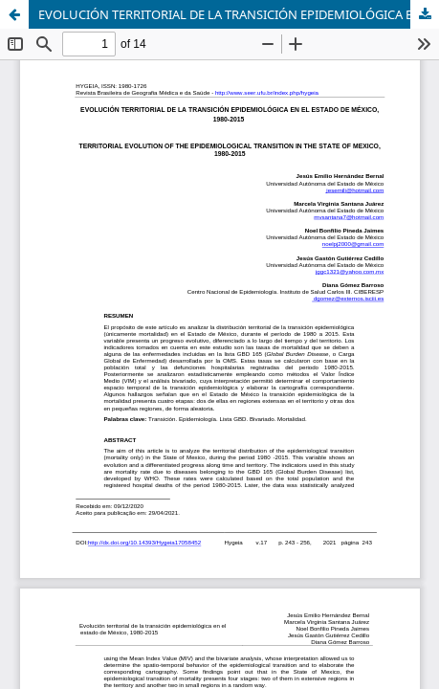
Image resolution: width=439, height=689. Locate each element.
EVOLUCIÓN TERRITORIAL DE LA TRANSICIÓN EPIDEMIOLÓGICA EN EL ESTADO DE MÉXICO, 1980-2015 (238, 14)
